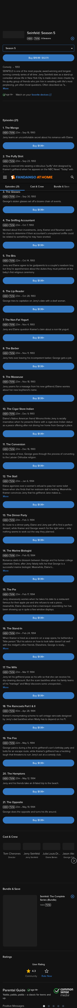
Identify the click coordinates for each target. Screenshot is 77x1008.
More (6, 324)
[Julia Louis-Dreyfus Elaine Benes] (51, 689)
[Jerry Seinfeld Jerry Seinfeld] (32, 689)
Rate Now (47, 804)
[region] (38, 982)
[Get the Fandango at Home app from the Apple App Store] (18, 945)
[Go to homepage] (32, 5)
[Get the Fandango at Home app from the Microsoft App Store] (59, 945)
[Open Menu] (5, 5)
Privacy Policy (58, 964)
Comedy (16, 903)
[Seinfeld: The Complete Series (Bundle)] (57, 726)
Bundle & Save (61, 14)
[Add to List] (72, 724)
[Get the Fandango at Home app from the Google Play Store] (39, 945)
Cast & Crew (37, 14)
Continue (50, 1002)
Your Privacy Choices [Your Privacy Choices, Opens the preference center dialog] (25, 1002)
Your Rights (52, 971)
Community (31, 804)
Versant (32, 960)
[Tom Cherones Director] (12, 689)
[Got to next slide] (74, 689)
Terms (10, 964)
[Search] (72, 5)
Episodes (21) (12, 14)
